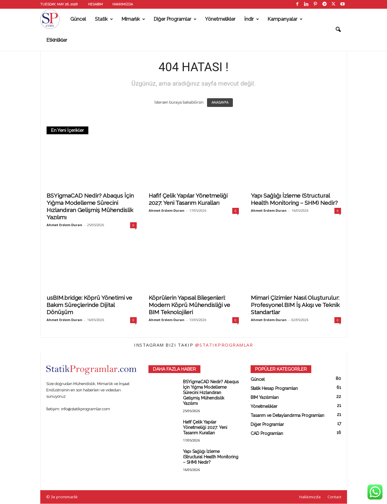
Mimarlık (133, 19)
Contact (334, 497)
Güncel (78, 19)
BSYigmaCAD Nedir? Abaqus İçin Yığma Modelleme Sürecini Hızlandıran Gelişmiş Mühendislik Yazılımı (211, 393)
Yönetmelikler (220, 19)
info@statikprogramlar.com (85, 409)
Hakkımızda (122, 4)
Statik (104, 19)
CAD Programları (267, 433)
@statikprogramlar (224, 345)
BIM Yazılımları (265, 397)
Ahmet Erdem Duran (64, 225)
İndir (251, 19)
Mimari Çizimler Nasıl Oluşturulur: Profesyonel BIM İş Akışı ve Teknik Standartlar (295, 305)
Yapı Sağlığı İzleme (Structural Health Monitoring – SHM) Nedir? (210, 457)
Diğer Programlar (175, 19)
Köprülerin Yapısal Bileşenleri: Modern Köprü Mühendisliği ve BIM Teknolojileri (189, 305)
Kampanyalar (285, 19)
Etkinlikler (56, 40)
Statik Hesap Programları (274, 388)
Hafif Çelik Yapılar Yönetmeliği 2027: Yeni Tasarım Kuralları (205, 428)
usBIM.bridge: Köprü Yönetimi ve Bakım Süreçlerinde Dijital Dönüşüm (89, 305)
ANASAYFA (220, 103)
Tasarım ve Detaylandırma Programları (287, 415)
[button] (338, 29)
